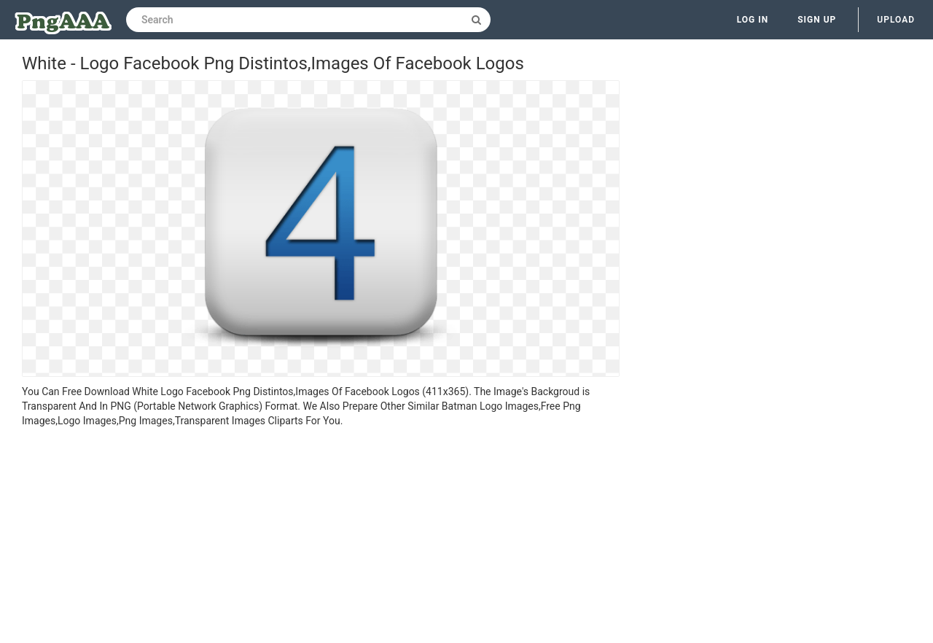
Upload (896, 20)
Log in (753, 20)
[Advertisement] (321, 537)
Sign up (816, 20)
